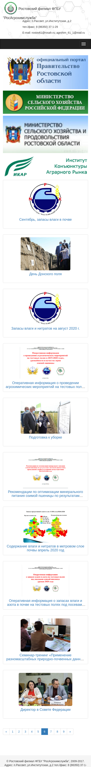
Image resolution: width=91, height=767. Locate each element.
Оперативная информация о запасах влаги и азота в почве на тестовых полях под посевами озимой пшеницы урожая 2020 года (45, 604)
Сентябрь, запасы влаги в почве (45, 220)
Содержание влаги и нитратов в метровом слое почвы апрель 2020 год (45, 548)
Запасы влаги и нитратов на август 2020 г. (45, 328)
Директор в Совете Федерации (45, 710)
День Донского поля (45, 274)
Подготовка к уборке (45, 437)
